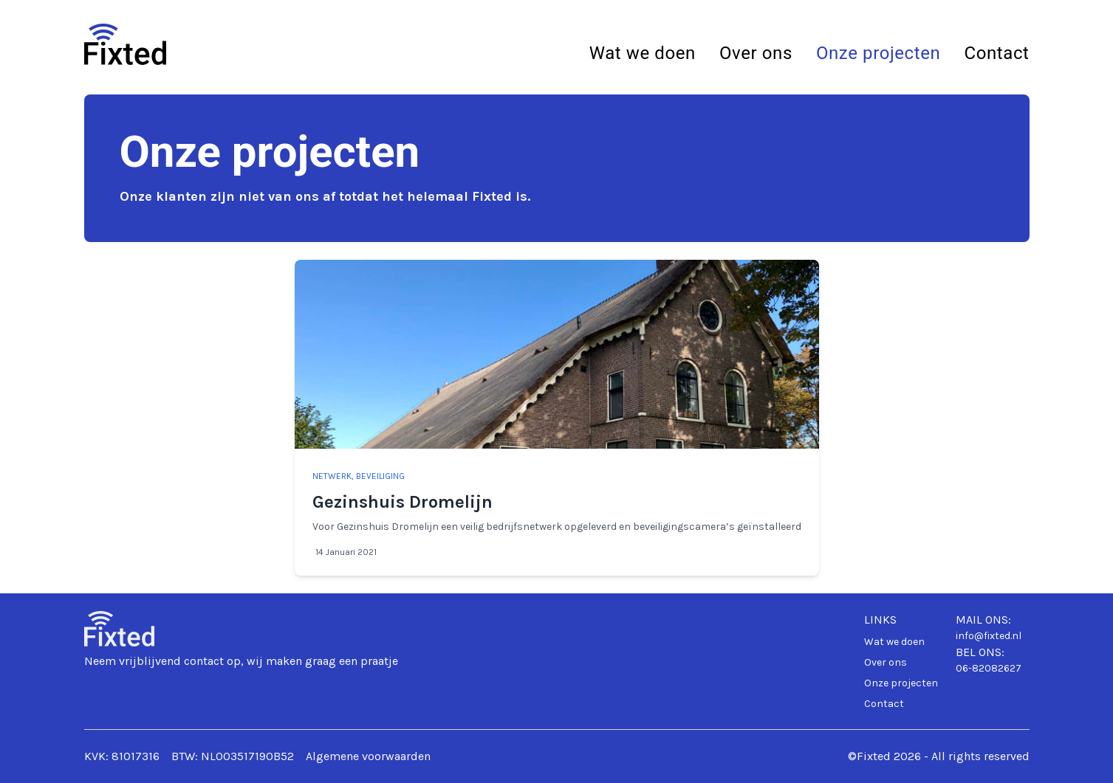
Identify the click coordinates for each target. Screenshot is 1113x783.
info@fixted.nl (988, 635)
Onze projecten (878, 53)
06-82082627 (988, 668)
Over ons (755, 53)
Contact (996, 53)
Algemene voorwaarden (368, 756)
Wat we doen (642, 53)
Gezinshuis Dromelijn (402, 501)
